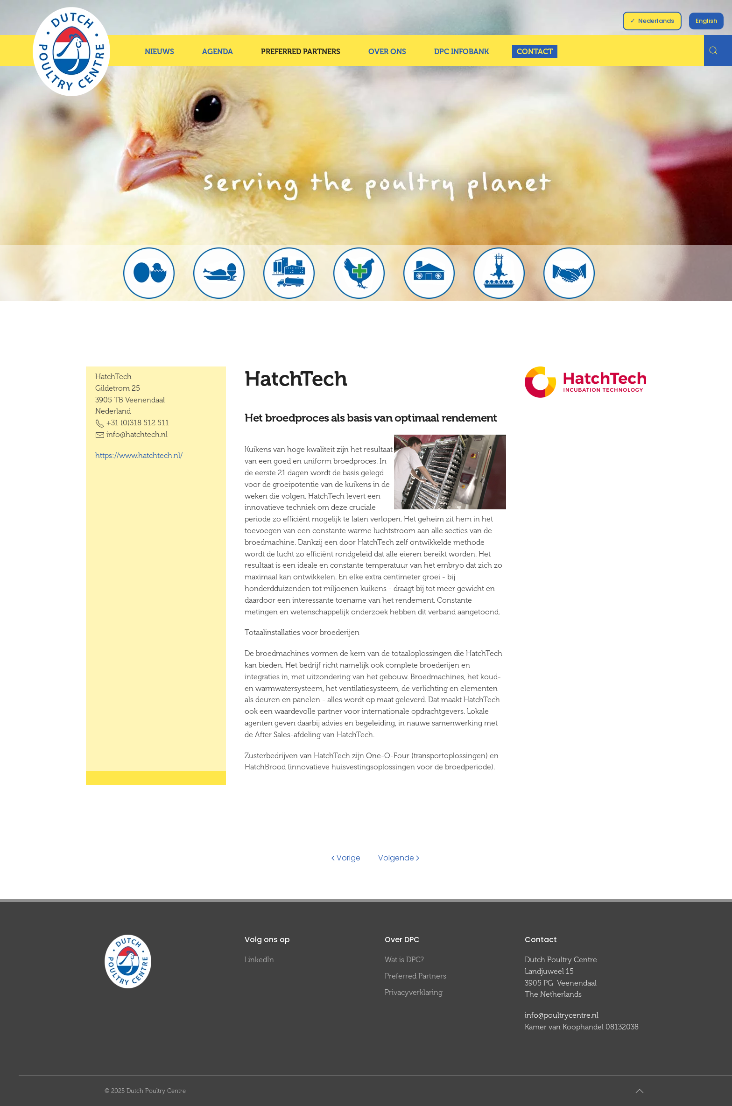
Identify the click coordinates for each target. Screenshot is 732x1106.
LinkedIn (259, 959)
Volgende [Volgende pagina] (398, 857)
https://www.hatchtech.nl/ (139, 455)
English (706, 20)
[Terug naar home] (71, 51)
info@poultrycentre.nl (561, 1015)
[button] (639, 1091)
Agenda (217, 51)
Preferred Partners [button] (300, 51)
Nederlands (656, 20)
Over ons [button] (387, 51)
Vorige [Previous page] (345, 857)
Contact (535, 51)
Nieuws (159, 51)
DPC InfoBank (461, 51)
